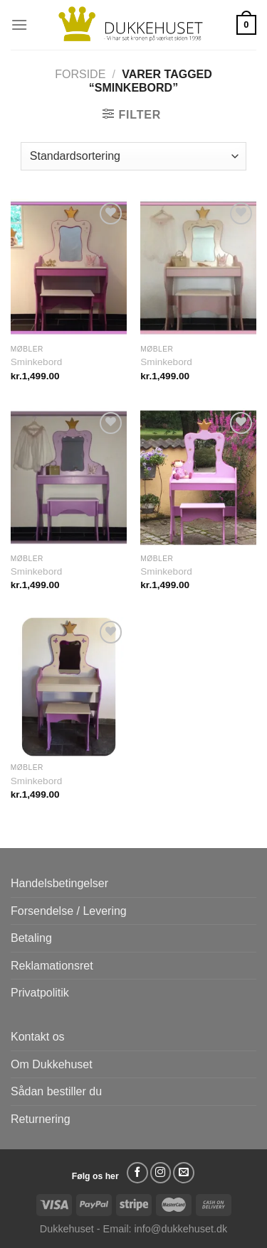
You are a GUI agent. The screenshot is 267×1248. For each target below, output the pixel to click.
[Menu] (19, 24)
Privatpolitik (40, 993)
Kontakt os (38, 1037)
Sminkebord (37, 362)
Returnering (40, 1119)
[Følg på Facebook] (137, 1172)
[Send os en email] (183, 1172)
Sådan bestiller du (56, 1091)
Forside (80, 74)
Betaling (31, 938)
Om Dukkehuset (52, 1064)
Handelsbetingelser (59, 883)
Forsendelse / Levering (69, 911)
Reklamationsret (52, 966)
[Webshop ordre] (133, 156)
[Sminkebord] (69, 268)
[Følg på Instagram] (161, 1172)
